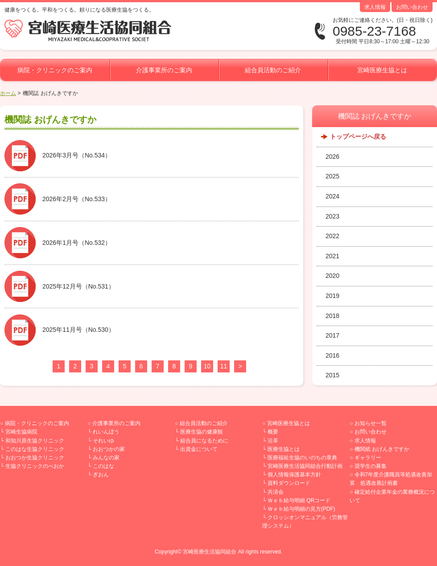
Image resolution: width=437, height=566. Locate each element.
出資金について (199, 449)
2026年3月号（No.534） (76, 155)
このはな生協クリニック (34, 449)
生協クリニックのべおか (34, 466)
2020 (332, 275)
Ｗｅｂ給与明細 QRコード (299, 500)
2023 (332, 216)
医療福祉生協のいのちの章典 (302, 457)
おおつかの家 (109, 449)
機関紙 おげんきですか (382, 449)
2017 (332, 335)
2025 (332, 176)
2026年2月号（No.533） (76, 198)
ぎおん (101, 474)
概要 (273, 432)
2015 (332, 375)
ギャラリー (368, 457)
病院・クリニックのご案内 (54, 70)
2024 (332, 196)
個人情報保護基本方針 (294, 474)
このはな (103, 466)
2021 (332, 256)
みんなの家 (106, 457)
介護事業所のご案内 (164, 70)
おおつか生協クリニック (34, 457)
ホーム (8, 93)
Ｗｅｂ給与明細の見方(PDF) (301, 509)
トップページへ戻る (358, 136)
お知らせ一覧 (371, 423)
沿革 (273, 441)
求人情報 (375, 7)
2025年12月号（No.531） (78, 286)
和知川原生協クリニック (34, 441)
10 (207, 366)
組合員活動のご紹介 (273, 70)
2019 (332, 295)
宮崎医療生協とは (382, 70)
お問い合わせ (412, 7)
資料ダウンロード (289, 483)
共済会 (276, 492)
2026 (332, 156)
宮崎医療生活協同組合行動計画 (305, 466)
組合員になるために (204, 441)
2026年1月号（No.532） (76, 242)
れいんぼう (106, 432)
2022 (332, 236)
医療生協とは (284, 449)
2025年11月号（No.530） (78, 329)
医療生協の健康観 (201, 432)
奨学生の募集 (371, 466)
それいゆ (103, 441)
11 (223, 366)
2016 (332, 355)
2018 (332, 315)
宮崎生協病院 (21, 432)
